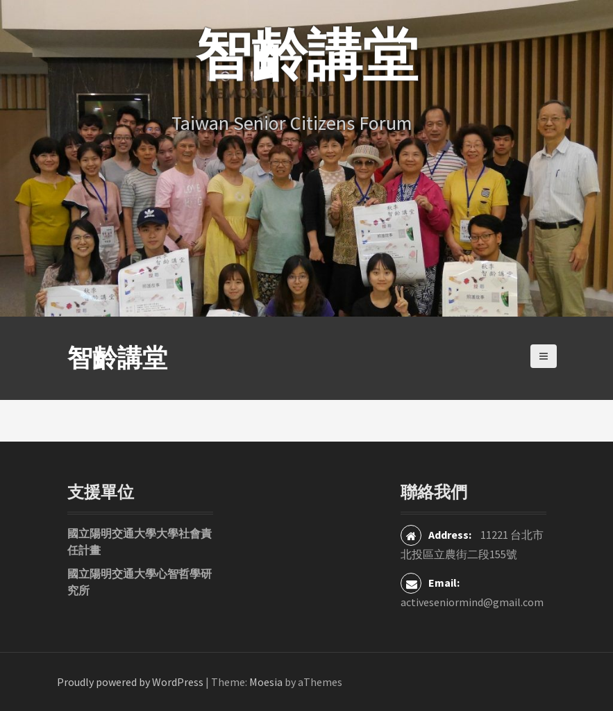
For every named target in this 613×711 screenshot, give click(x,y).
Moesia (266, 682)
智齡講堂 (117, 358)
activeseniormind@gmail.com (472, 602)
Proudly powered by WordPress (130, 682)
